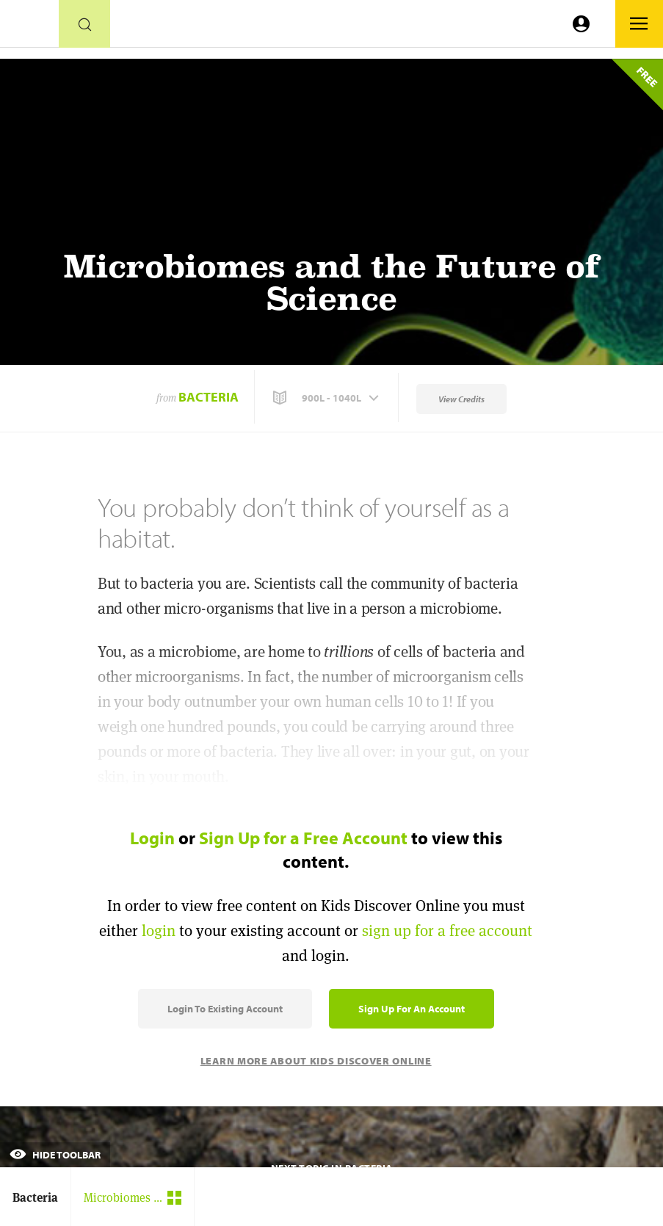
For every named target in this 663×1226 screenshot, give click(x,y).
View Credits (461, 399)
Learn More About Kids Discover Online (316, 1060)
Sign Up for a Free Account (303, 838)
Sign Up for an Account (411, 1008)
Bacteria (208, 396)
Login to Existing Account (225, 1008)
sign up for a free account (447, 930)
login (158, 930)
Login (152, 838)
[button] (327, 398)
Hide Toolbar (55, 1154)
